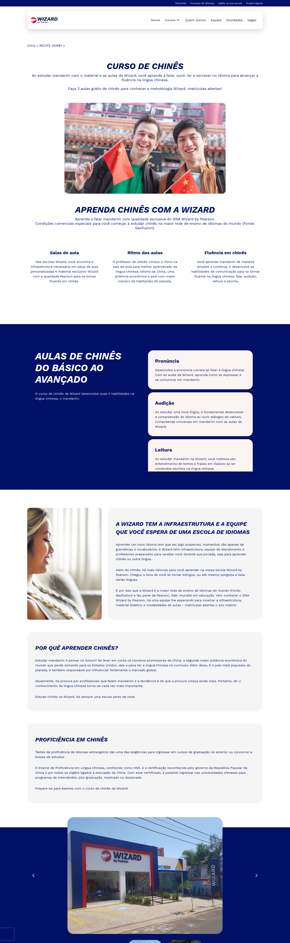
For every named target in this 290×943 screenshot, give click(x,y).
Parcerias (180, 3)
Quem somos (195, 20)
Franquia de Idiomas (202, 3)
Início (31, 45)
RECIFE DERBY (50, 45)
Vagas (252, 20)
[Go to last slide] (33, 875)
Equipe (216, 20)
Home (155, 20)
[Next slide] (256, 875)
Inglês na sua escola (230, 3)
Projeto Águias (254, 3)
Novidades (234, 20)
